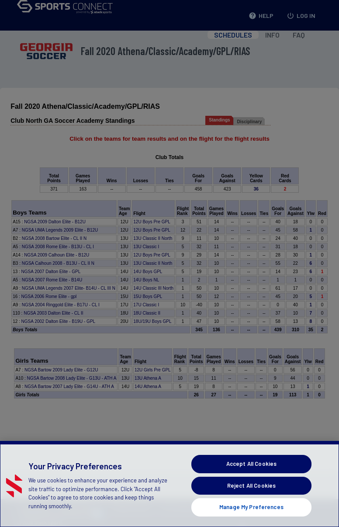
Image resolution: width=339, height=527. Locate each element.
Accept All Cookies (251, 476)
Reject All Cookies (251, 498)
